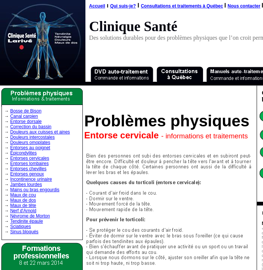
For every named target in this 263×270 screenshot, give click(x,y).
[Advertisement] (170, 97)
